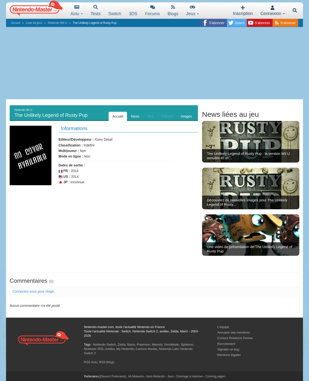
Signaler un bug (228, 349)
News (135, 116)
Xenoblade (171, 344)
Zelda (122, 344)
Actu (76, 10)
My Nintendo (125, 349)
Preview (167, 116)
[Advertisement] (154, 63)
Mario (131, 344)
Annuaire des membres (233, 332)
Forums (152, 10)
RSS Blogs (106, 362)
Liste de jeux (34, 23)
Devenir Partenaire (113, 376)
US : (64, 177)
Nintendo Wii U (57, 23)
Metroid (157, 344)
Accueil (15, 23)
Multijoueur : (69, 151)
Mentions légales (229, 355)
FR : (64, 171)
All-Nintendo (136, 376)
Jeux (192, 10)
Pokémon (143, 344)
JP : (64, 182)
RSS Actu (91, 362)
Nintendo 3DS (94, 349)
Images (186, 116)
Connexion (272, 11)
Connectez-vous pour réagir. (33, 291)
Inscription (243, 11)
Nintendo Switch (104, 344)
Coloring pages (215, 376)
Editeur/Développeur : (76, 139)
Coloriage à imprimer (189, 376)
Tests (96, 10)
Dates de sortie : (72, 165)
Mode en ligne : (71, 156)
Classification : (71, 145)
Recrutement (226, 344)
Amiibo (110, 349)
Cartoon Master (146, 349)
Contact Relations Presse (235, 338)
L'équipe (223, 327)
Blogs (173, 10)
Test (150, 116)
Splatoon (187, 344)
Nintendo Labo (169, 349)
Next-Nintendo (155, 376)
